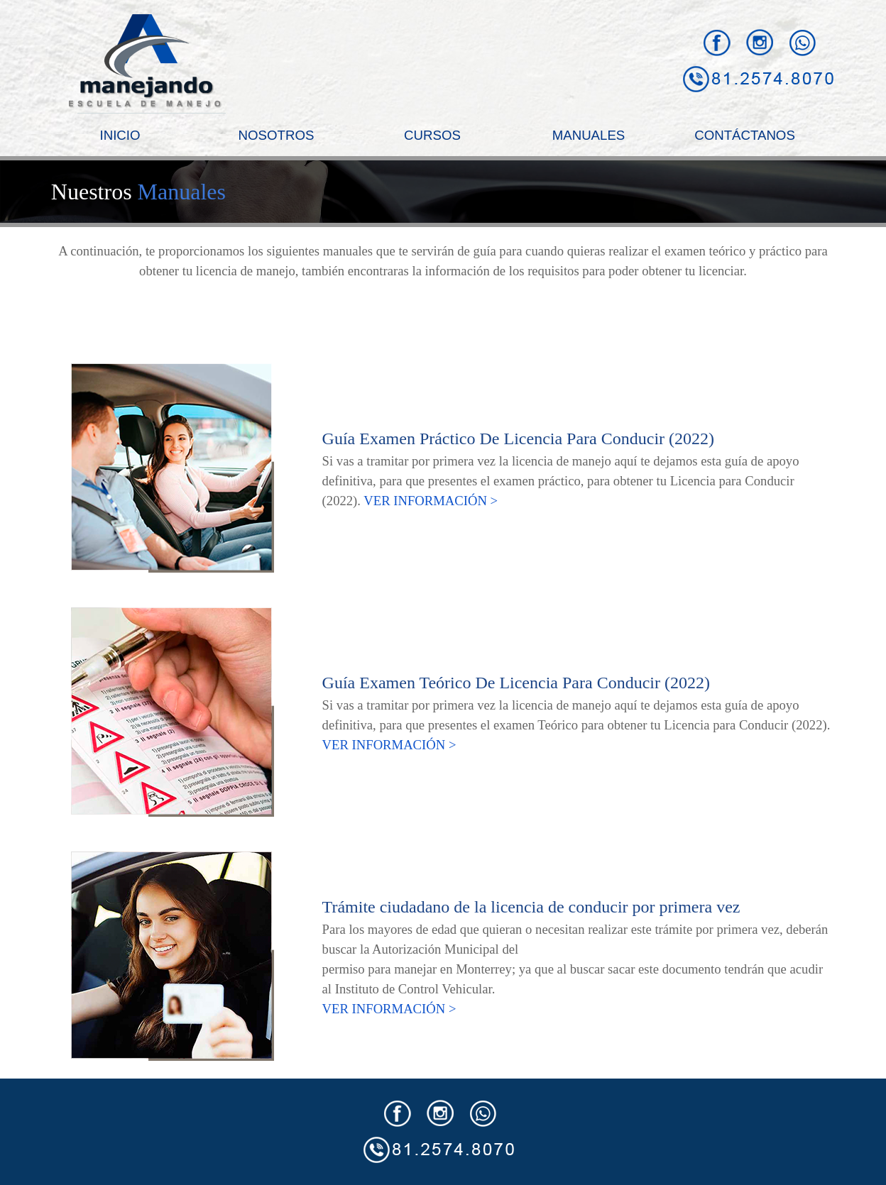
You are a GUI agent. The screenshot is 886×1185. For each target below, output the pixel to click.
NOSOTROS (277, 135)
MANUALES (588, 135)
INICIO (119, 135)
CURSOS (432, 135)
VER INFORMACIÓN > (430, 500)
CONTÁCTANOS (744, 135)
